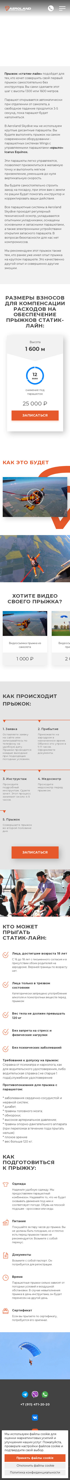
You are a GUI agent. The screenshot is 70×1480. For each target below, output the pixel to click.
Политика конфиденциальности (35, 1472)
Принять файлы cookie (35, 1458)
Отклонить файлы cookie (35, 1465)
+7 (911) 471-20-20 (35, 1404)
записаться (35, 415)
